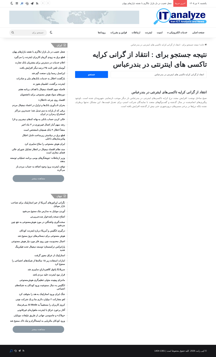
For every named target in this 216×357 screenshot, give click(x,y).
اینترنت (148, 32)
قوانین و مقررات (118, 32)
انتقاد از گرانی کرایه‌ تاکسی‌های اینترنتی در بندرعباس (169, 92)
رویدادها (102, 32)
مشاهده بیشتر (38, 178)
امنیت (160, 32)
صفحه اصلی (198, 32)
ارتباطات (136, 32)
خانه (203, 44)
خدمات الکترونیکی (178, 32)
